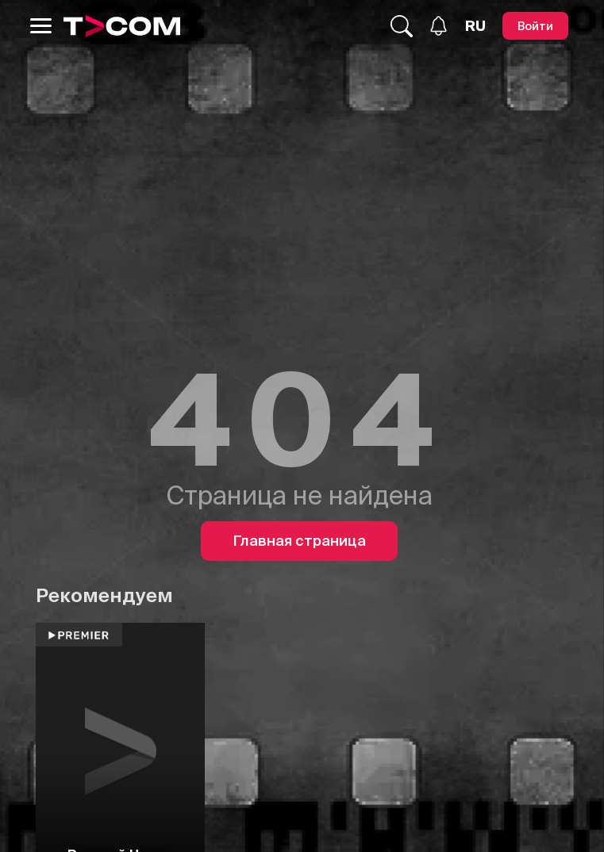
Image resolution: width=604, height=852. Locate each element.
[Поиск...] (401, 26)
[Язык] (475, 26)
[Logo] (122, 26)
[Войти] (535, 26)
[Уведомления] (438, 26)
